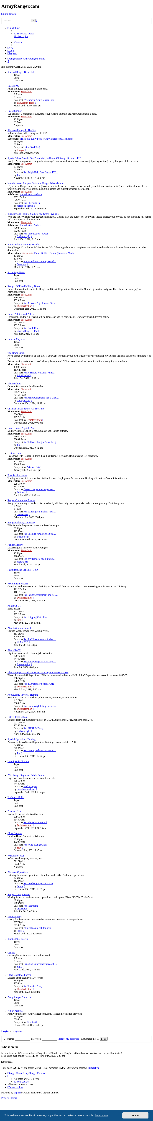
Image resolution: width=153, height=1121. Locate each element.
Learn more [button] (101, 1115)
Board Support (15, 111)
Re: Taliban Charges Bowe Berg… (40, 442)
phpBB (17, 1092)
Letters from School (18, 717)
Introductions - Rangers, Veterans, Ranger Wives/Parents (36, 183)
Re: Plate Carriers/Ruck (35, 822)
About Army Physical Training (23, 694)
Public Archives (15, 1011)
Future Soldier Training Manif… (39, 261)
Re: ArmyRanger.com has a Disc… (41, 397)
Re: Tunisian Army (33, 986)
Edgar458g (22, 536)
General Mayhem (16, 339)
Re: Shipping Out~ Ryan (35, 617)
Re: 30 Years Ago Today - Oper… (40, 303)
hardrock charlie (25, 205)
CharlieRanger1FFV (27, 331)
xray (19, 620)
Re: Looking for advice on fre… (39, 533)
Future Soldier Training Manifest (24, 244)
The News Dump (16, 353)
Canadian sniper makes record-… (40, 964)
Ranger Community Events (21, 500)
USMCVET (23, 642)
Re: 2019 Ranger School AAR (38, 683)
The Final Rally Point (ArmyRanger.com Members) (46, 138)
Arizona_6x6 (33, 467)
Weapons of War (16, 855)
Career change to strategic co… (39, 489)
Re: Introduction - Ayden (35, 233)
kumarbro (93, 1068)
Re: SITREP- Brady (33, 728)
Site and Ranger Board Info (21, 72)
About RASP (14, 650)
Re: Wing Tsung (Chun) (35, 844)
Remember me (90, 1038)
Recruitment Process (18, 583)
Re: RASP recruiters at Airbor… (39, 639)
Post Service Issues (17, 475)
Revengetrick (23, 664)
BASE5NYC (23, 375)
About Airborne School (19, 628)
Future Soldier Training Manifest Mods (54, 253)
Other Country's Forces (19, 975)
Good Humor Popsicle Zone (22, 428)
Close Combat (15, 833)
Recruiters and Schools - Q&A (23, 569)
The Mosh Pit (14, 383)
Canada (11, 952)
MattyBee (22, 561)
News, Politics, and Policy (21, 314)
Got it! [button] (135, 1115)
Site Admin (26, 91)
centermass (22, 514)
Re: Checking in (31, 203)
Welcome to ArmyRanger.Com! (39, 100)
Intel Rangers (30, 786)
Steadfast (21, 264)
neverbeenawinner (26, 789)
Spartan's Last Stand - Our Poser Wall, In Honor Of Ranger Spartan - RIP (44, 158)
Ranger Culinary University (21, 522)
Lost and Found (15, 453)
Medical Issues (15, 916)
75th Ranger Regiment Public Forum (26, 775)
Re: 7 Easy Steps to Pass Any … (39, 661)
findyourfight (23, 236)
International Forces (18, 939)
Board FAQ (13, 86)
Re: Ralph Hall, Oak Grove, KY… (40, 172)
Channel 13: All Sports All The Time (26, 408)
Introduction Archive (31, 194)
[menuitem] (24, 33)
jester (19, 930)
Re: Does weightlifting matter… (39, 706)
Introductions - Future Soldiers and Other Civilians (33, 214)
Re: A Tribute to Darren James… (39, 372)
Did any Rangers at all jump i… (39, 559)
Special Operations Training (22, 739)
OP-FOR (21, 908)
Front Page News (16, 272)
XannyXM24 (23, 400)
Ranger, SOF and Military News (24, 286)
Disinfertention (24, 306)
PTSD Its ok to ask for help (37, 928)
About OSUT (14, 605)
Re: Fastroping (30, 905)
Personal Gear (15, 811)
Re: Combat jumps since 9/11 (38, 883)
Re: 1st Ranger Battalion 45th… (39, 511)
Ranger (20, 150)
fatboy (20, 886)
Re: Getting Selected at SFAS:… (39, 750)
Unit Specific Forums (18, 761)
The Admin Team (25, 102)
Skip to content (8, 14)
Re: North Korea (31, 328)
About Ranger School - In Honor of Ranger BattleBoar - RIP (38, 672)
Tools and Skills (16, 797)
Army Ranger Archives (19, 997)
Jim (18, 175)
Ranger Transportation (19, 894)
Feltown (21, 492)
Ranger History (15, 544)
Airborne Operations (18, 872)
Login (5, 1031)
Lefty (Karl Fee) (31, 147)
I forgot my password (68, 1038)
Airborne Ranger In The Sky (22, 130)
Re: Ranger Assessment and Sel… (40, 595)
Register (18, 1031)
